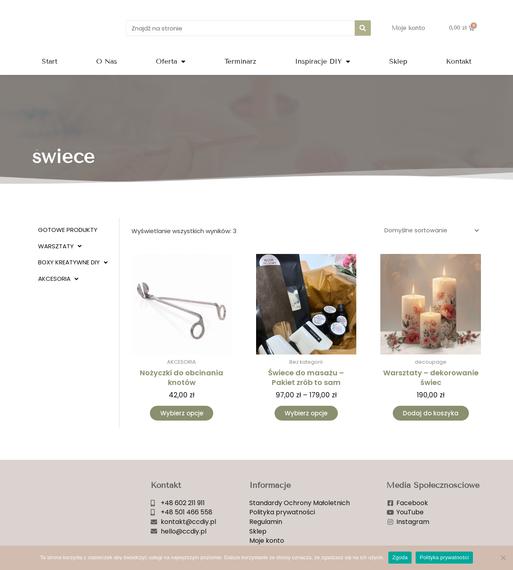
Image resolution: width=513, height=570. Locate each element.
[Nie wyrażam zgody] (503, 558)
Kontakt (458, 61)
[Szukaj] (363, 28)
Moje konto (408, 28)
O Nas (106, 61)
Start (49, 61)
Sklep (398, 61)
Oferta (171, 61)
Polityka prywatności (444, 557)
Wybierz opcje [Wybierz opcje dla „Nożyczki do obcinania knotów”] (181, 415)
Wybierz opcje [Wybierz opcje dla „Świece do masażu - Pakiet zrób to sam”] (306, 415)
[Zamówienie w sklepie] (429, 231)
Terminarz (240, 61)
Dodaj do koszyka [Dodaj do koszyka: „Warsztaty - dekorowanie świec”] (430, 415)
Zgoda (400, 557)
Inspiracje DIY (322, 61)
